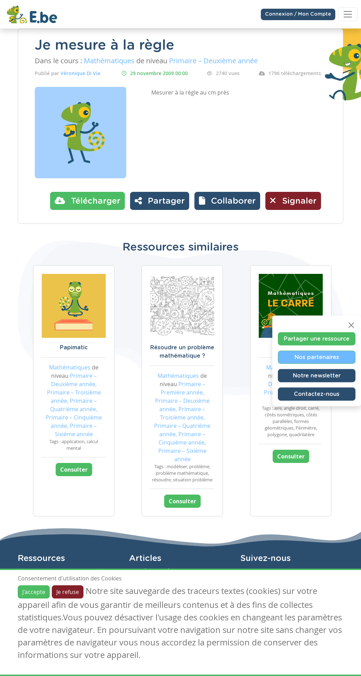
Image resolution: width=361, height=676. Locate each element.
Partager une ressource (317, 338)
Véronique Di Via (80, 73)
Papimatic (74, 347)
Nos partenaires (317, 357)
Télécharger (87, 200)
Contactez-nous (316, 394)
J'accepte (33, 592)
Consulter (74, 469)
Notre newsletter (316, 375)
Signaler (293, 200)
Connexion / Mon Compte (298, 14)
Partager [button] (160, 200)
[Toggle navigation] (348, 14)
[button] (227, 201)
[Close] (351, 325)
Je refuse (67, 592)
